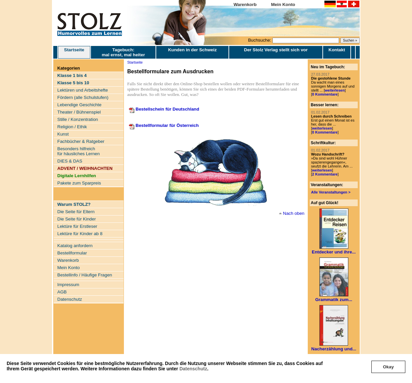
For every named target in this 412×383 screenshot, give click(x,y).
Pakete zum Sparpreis (79, 183)
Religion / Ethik (72, 126)
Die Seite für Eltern (76, 211)
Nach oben (293, 213)
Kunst (63, 134)
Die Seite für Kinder (76, 218)
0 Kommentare (324, 94)
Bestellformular (72, 252)
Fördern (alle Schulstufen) (82, 97)
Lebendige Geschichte (79, 104)
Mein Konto (283, 4)
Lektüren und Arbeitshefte (82, 90)
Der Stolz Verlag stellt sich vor (276, 49)
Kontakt (336, 49)
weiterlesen (335, 90)
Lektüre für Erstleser (77, 226)
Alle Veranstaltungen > (330, 192)
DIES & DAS (69, 161)
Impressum (68, 284)
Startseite (74, 52)
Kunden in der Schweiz (192, 49)
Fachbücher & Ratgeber (81, 141)
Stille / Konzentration (77, 119)
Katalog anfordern (75, 245)
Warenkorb (244, 4)
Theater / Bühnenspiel (79, 112)
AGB (62, 291)
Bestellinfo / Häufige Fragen (84, 274)
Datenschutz (193, 368)
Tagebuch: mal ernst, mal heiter (123, 52)
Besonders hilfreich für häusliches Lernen (78, 151)
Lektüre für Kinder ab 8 (80, 233)
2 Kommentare (324, 174)
